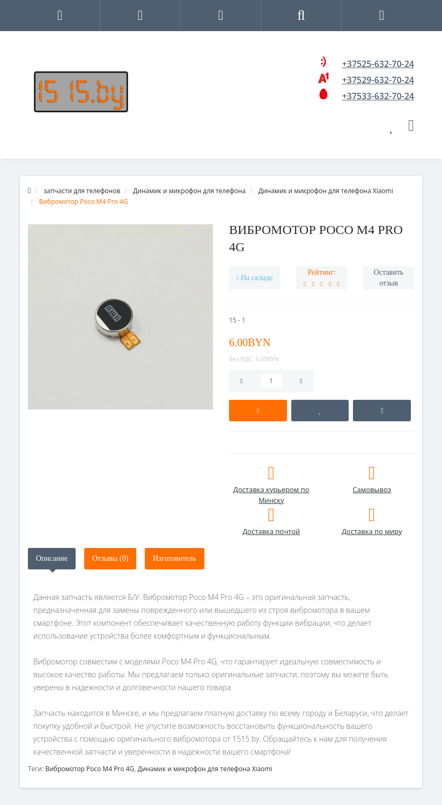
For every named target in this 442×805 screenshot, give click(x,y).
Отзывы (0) (110, 558)
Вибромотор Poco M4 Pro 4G (89, 768)
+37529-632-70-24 (378, 80)
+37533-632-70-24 (378, 96)
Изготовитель (174, 558)
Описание (52, 558)
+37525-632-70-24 (378, 64)
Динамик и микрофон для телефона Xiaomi (204, 768)
